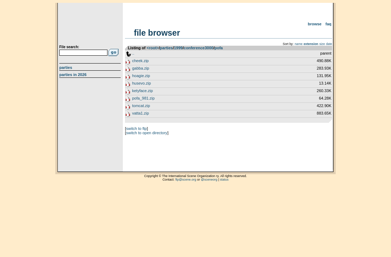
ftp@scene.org (185, 179)
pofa (219, 48)
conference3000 (199, 48)
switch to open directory (146, 133)
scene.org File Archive (91, 25)
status (224, 179)
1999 (178, 48)
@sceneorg (209, 179)
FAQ (329, 24)
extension (311, 44)
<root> (153, 48)
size (322, 44)
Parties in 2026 (72, 74)
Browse (315, 24)
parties (166, 48)
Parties (65, 67)
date (329, 44)
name (298, 44)
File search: (69, 47)
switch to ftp (136, 128)
